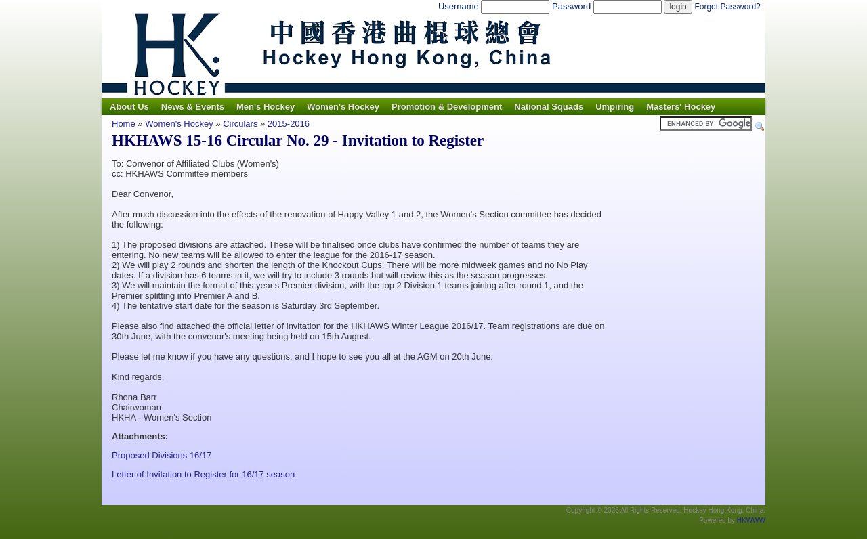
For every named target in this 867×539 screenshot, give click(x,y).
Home (123, 123)
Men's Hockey (265, 107)
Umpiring (614, 107)
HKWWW (751, 520)
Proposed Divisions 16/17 (161, 455)
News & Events (192, 107)
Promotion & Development (447, 107)
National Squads (548, 107)
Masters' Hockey (680, 107)
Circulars (240, 123)
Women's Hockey (343, 107)
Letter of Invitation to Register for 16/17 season (203, 474)
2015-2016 (289, 123)
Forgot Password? (727, 7)
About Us (129, 107)
